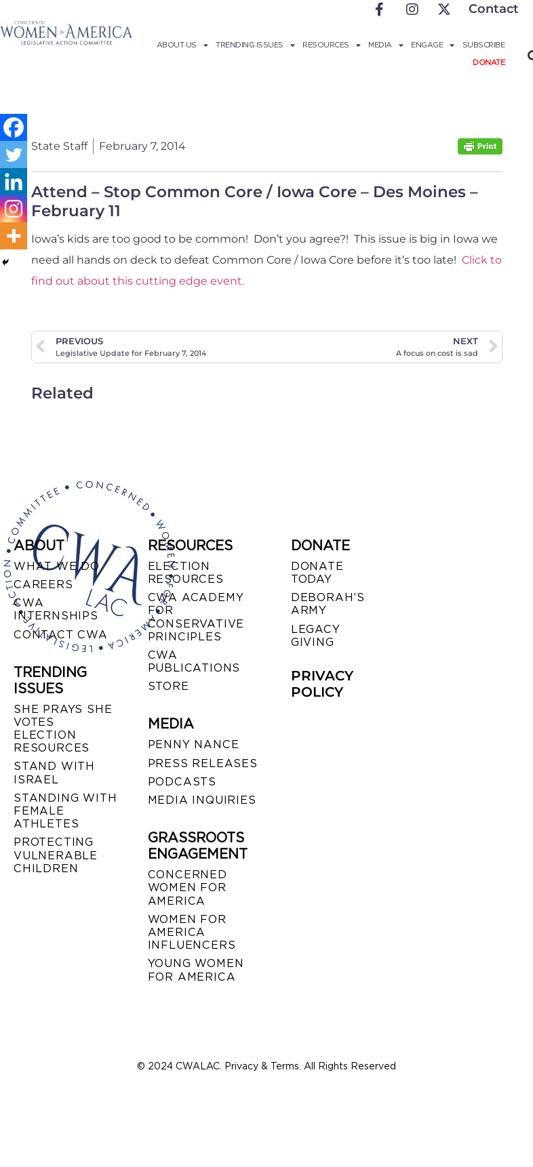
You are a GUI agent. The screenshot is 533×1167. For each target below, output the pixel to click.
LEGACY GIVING (315, 636)
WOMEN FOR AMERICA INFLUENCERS (192, 932)
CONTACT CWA (61, 634)
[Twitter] (13, 154)
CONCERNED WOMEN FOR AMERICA (187, 887)
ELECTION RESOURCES (186, 573)
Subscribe (483, 44)
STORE (168, 686)
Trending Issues (255, 45)
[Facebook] (13, 127)
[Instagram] (13, 208)
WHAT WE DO (57, 566)
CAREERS (43, 584)
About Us (182, 45)
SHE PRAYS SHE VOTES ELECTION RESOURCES (63, 729)
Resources (331, 45)
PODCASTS (182, 781)
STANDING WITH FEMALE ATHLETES (65, 811)
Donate (489, 62)
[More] (13, 235)
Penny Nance (193, 744)
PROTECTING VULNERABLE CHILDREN (56, 855)
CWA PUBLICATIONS (194, 661)
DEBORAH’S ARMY (328, 604)
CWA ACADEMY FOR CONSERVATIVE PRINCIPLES (196, 617)
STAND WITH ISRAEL (54, 772)
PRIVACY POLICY (322, 684)
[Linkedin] (13, 181)
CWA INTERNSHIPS (56, 609)
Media (385, 45)
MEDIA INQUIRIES (202, 800)
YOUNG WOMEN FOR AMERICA (196, 970)
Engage (432, 45)
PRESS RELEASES (203, 763)
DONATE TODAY (317, 573)
